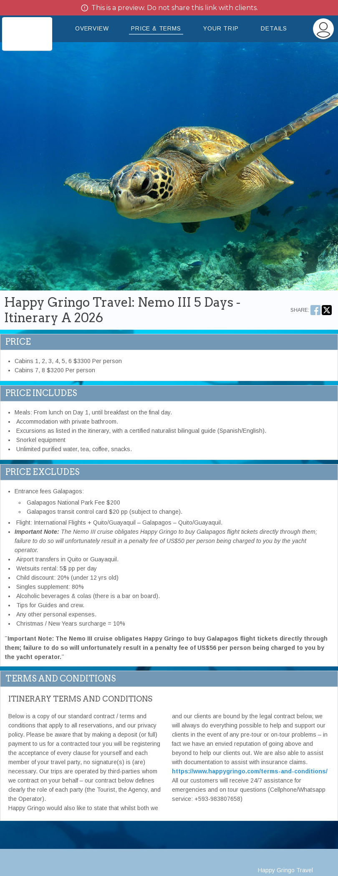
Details (274, 28)
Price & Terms (156, 28)
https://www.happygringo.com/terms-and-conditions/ (250, 771)
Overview (91, 28)
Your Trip (220, 28)
